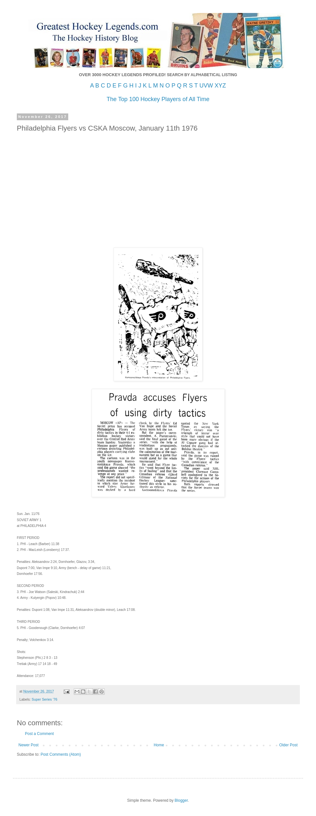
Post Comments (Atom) (60, 754)
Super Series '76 (45, 699)
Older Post (288, 745)
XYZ (220, 85)
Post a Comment (39, 733)
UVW (206, 85)
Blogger (181, 800)
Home (159, 745)
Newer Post (28, 745)
